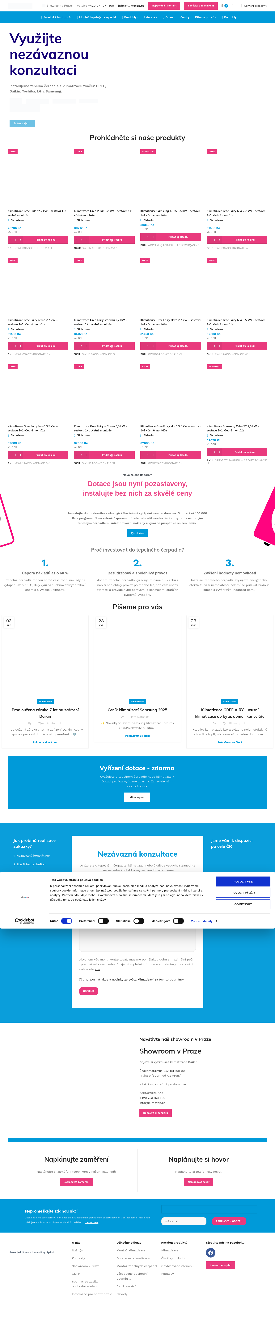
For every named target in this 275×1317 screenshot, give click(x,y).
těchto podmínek (171, 992)
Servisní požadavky (255, 8)
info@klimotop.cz (131, 8)
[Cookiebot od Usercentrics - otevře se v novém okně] (24, 1309)
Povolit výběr (243, 1281)
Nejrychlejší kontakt (164, 8)
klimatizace (45, 708)
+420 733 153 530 (152, 1111)
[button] (38, 247)
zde (97, 982)
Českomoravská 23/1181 (157, 1083)
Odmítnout (243, 1292)
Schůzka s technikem (201, 8)
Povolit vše (243, 1269)
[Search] (232, 8)
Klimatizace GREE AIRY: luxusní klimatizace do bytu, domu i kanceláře (230, 722)
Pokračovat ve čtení (45, 749)
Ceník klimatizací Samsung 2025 (137, 716)
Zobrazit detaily (202, 1309)
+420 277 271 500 (101, 8)
